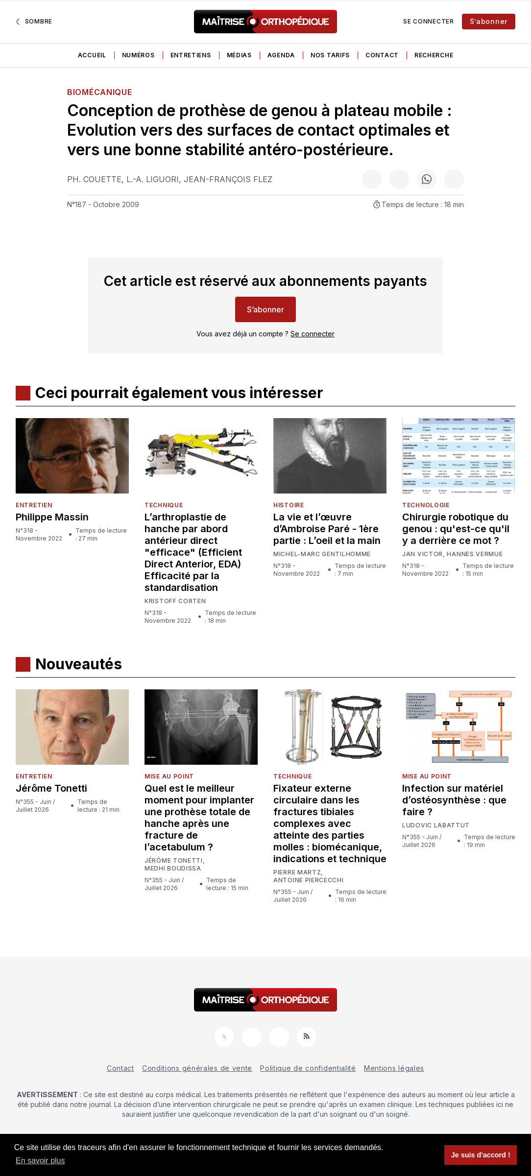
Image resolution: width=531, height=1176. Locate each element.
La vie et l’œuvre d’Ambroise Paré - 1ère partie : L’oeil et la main (327, 528)
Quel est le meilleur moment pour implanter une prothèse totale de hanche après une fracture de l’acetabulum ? (199, 817)
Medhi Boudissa (173, 868)
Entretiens (190, 55)
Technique (164, 505)
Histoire (288, 505)
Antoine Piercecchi (308, 880)
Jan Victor (422, 554)
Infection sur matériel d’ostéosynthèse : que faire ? (454, 800)
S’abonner (488, 21)
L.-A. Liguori (152, 179)
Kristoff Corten (175, 601)
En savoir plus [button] (40, 1160)
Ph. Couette (94, 179)
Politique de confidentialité (308, 1068)
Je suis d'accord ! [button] (480, 1155)
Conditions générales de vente (197, 1068)
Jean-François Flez (228, 179)
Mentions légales (394, 1068)
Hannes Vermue (475, 554)
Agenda (281, 55)
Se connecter (428, 21)
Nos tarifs (330, 55)
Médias (239, 55)
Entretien (34, 505)
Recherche (433, 55)
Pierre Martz (297, 872)
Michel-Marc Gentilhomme (322, 554)
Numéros (138, 55)
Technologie (426, 505)
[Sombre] (34, 21)
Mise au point (169, 776)
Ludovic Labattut (436, 825)
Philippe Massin (52, 517)
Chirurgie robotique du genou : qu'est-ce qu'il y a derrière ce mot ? (455, 528)
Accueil (92, 55)
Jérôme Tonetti (51, 788)
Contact (382, 55)
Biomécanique (99, 92)
